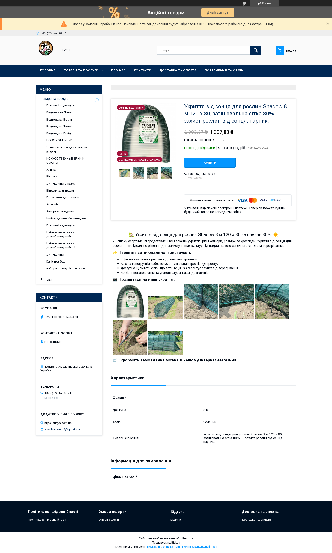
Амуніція (52, 204)
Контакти (142, 70)
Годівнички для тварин (62, 197)
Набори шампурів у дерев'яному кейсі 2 (60, 245)
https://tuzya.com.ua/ (58, 422)
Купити (210, 162)
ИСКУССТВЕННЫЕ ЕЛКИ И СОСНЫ (65, 160)
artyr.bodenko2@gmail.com (63, 429)
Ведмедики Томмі (59, 126)
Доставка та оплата (178, 70)
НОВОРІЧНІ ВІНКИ (59, 140)
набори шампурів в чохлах (66, 268)
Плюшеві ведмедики (61, 105)
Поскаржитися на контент (163, 546)
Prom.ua (187, 538)
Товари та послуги (81, 70)
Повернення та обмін (224, 70)
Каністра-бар (55, 261)
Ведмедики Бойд (58, 133)
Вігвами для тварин (60, 190)
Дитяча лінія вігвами (61, 183)
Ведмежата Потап (59, 112)
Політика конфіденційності (47, 519)
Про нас (118, 70)
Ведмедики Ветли (59, 119)
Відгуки (46, 279)
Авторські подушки (60, 211)
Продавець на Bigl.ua (166, 542)
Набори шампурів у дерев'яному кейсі (60, 234)
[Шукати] (255, 50)
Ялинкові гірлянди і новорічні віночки (67, 149)
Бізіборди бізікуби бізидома (66, 218)
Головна (48, 70)
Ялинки (51, 169)
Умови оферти (109, 519)
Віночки (51, 176)
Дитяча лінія (55, 254)
